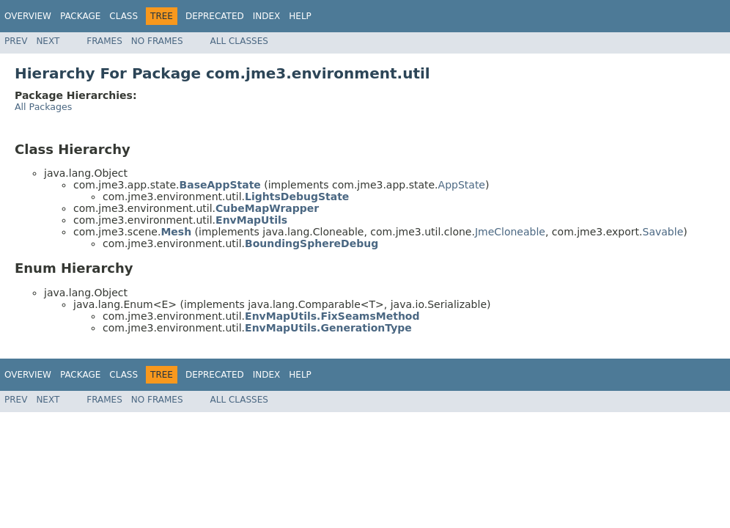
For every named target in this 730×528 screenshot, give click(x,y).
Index (267, 16)
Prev (15, 41)
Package (80, 16)
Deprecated (214, 16)
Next (47, 41)
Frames (104, 41)
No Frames (157, 41)
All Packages (43, 106)
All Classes (239, 41)
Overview (27, 16)
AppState (461, 185)
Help (300, 16)
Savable (663, 232)
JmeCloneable (510, 232)
